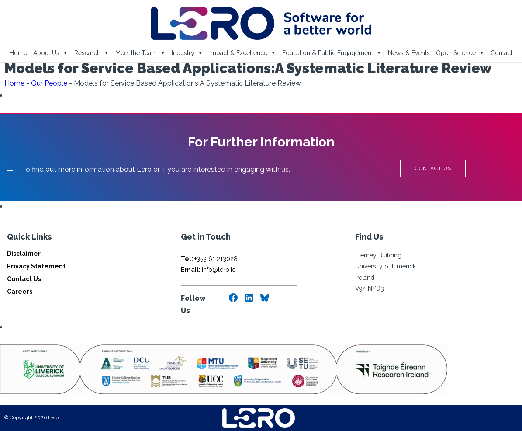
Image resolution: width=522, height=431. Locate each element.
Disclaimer (24, 253)
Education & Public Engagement (332, 53)
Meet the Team (140, 53)
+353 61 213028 (209, 258)
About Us (50, 53)
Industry (187, 53)
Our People (49, 83)
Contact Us (24, 278)
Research (91, 53)
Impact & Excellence (242, 53)
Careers (19, 291)
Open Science (460, 53)
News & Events (409, 52)
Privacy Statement (36, 266)
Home (18, 52)
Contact (501, 52)
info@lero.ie (208, 269)
